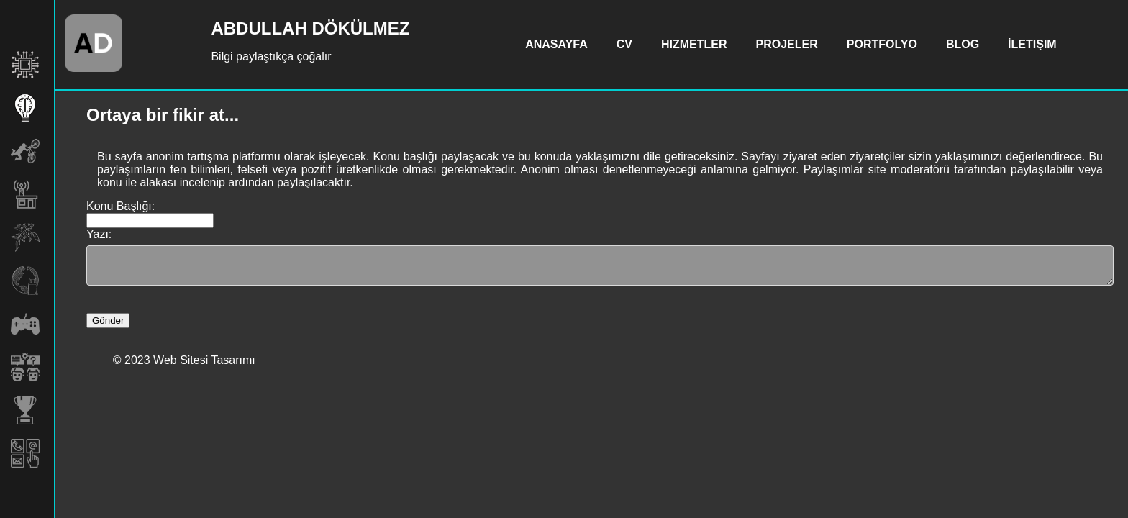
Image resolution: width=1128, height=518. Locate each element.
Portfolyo (882, 44)
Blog (962, 44)
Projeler (787, 44)
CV (624, 44)
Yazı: (99, 234)
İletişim (1032, 44)
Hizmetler (694, 44)
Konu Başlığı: (120, 206)
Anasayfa (556, 44)
